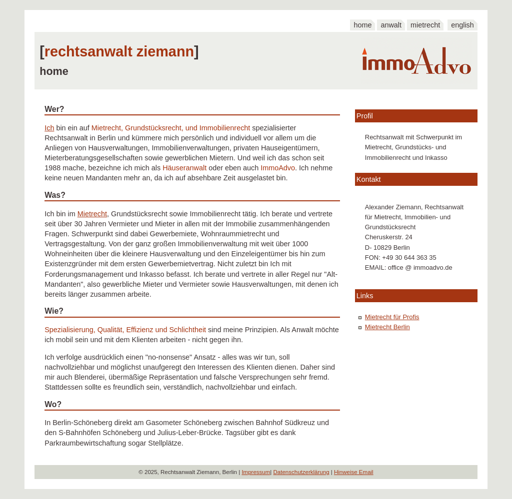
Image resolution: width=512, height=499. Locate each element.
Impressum (256, 472)
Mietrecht (92, 214)
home (363, 25)
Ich (49, 128)
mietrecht (425, 25)
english (462, 25)
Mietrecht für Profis (392, 317)
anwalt (391, 25)
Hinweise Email (354, 472)
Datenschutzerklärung (302, 472)
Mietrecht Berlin (387, 327)
